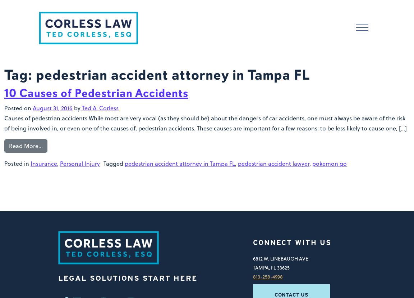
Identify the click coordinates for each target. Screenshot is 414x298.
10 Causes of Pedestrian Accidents (96, 93)
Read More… (26, 146)
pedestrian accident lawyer (273, 164)
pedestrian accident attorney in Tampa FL (180, 164)
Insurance (44, 164)
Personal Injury (80, 164)
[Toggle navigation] (362, 28)
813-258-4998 (268, 276)
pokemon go (329, 164)
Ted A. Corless (99, 108)
